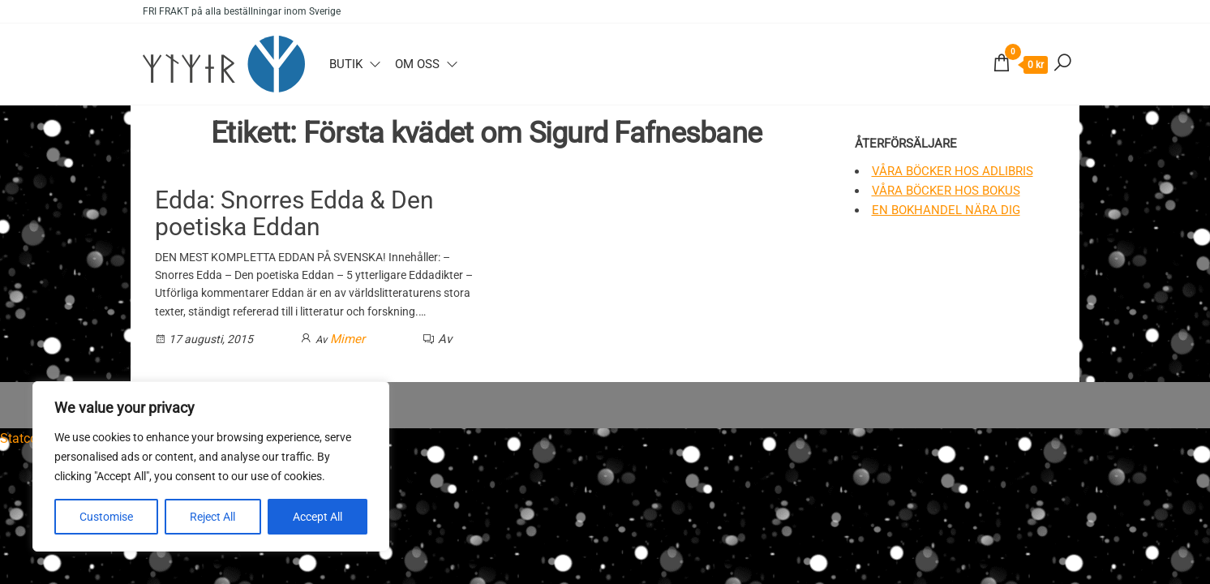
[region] (210, 466)
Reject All (212, 516)
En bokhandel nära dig (946, 210)
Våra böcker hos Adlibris (952, 171)
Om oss (417, 64)
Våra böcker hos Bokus (946, 190)
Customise (106, 516)
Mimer (347, 339)
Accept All (317, 516)
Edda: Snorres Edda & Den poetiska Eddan (294, 213)
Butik (346, 64)
